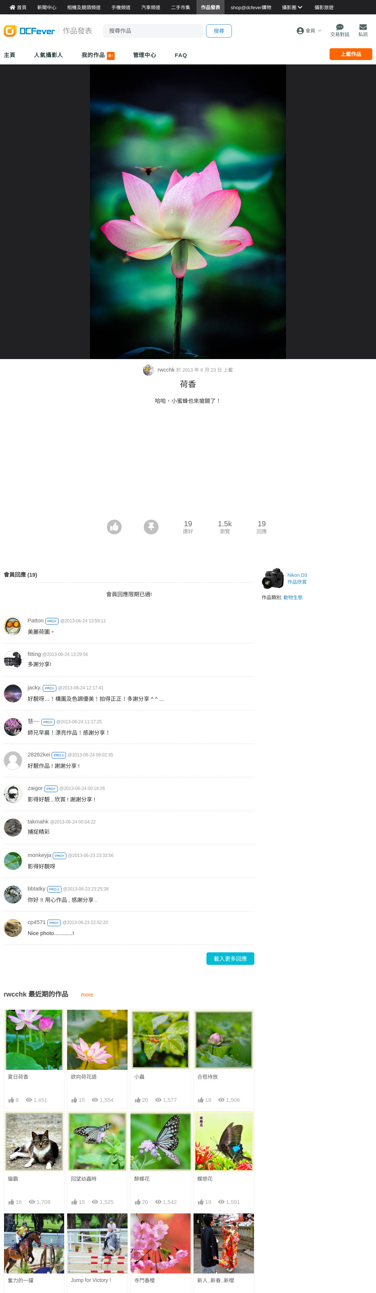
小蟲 (139, 1077)
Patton (35, 620)
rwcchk (159, 369)
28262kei (39, 754)
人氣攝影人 (48, 55)
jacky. (34, 687)
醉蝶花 (142, 1179)
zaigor (35, 788)
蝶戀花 (205, 1179)
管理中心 (145, 55)
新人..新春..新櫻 (215, 1227)
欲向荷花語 (84, 1077)
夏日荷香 (18, 1077)
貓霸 (13, 1179)
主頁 (9, 55)
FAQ (181, 55)
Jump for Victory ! (91, 1280)
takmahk (38, 821)
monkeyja (39, 855)
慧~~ (34, 721)
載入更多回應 (230, 959)
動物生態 (293, 597)
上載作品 (351, 54)
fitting (34, 654)
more (87, 995)
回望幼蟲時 (84, 1179)
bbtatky (36, 888)
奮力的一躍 (21, 1280)
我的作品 (97, 56)
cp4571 (37, 922)
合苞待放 (207, 1077)
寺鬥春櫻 (144, 1227)
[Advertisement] (188, 464)
